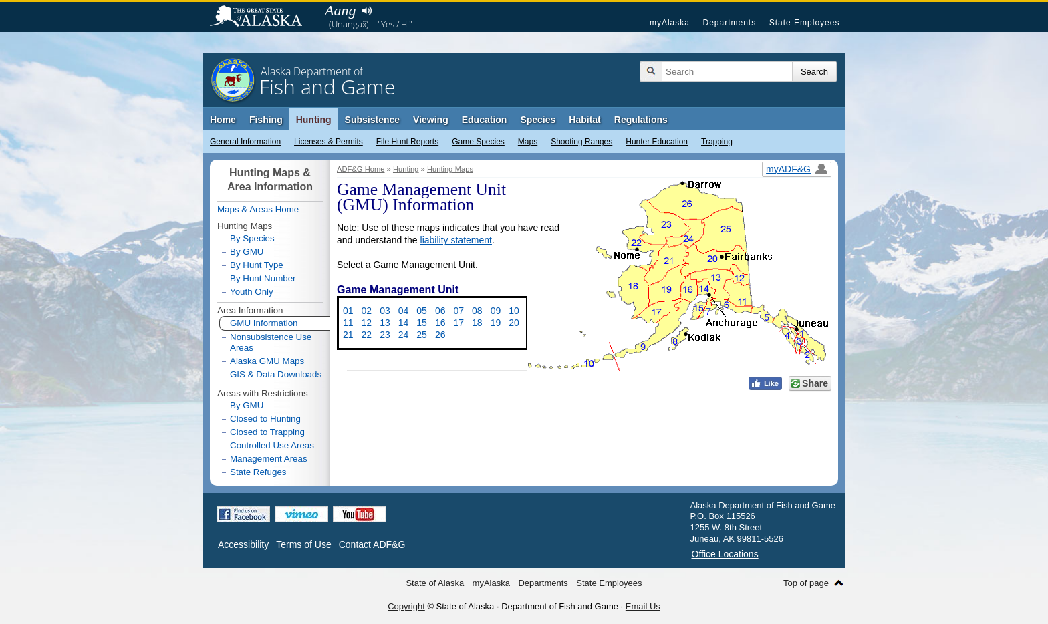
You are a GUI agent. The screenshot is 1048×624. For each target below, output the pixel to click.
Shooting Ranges (581, 141)
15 (421, 322)
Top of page (806, 583)
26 (440, 334)
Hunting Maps (450, 169)
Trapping (717, 141)
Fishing (266, 119)
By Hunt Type (256, 265)
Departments (729, 22)
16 (440, 322)
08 (477, 310)
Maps (527, 141)
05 (421, 310)
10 (514, 310)
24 (403, 334)
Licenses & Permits (328, 141)
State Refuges (258, 472)
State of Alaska (262, 17)
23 (385, 334)
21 (348, 334)
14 (403, 322)
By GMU (246, 252)
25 (421, 334)
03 (385, 310)
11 (348, 322)
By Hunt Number (263, 278)
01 (348, 310)
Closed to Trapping (267, 432)
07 (458, 310)
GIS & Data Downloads (275, 374)
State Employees (804, 22)
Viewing (430, 119)
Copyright (406, 606)
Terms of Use (303, 544)
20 (514, 322)
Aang (340, 10)
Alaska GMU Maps (267, 361)
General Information (245, 141)
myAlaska (670, 22)
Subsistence (372, 119)
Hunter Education (657, 141)
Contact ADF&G (372, 544)
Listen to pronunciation (366, 10)
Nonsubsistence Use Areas (270, 342)
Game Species (478, 141)
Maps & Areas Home (258, 209)
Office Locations (725, 554)
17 (458, 322)
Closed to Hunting (265, 419)
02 (367, 310)
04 (403, 310)
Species (537, 119)
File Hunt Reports (407, 141)
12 (367, 322)
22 (367, 334)
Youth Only (251, 292)
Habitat (584, 119)
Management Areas (268, 459)
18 (477, 322)
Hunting (314, 119)
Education (484, 119)
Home (223, 119)
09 (496, 310)
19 (496, 322)
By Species (252, 238)
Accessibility (243, 544)
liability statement (456, 240)
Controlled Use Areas (272, 445)
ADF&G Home (361, 169)
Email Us (643, 606)
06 (440, 310)
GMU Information (258, 323)
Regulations (641, 119)
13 (385, 322)
